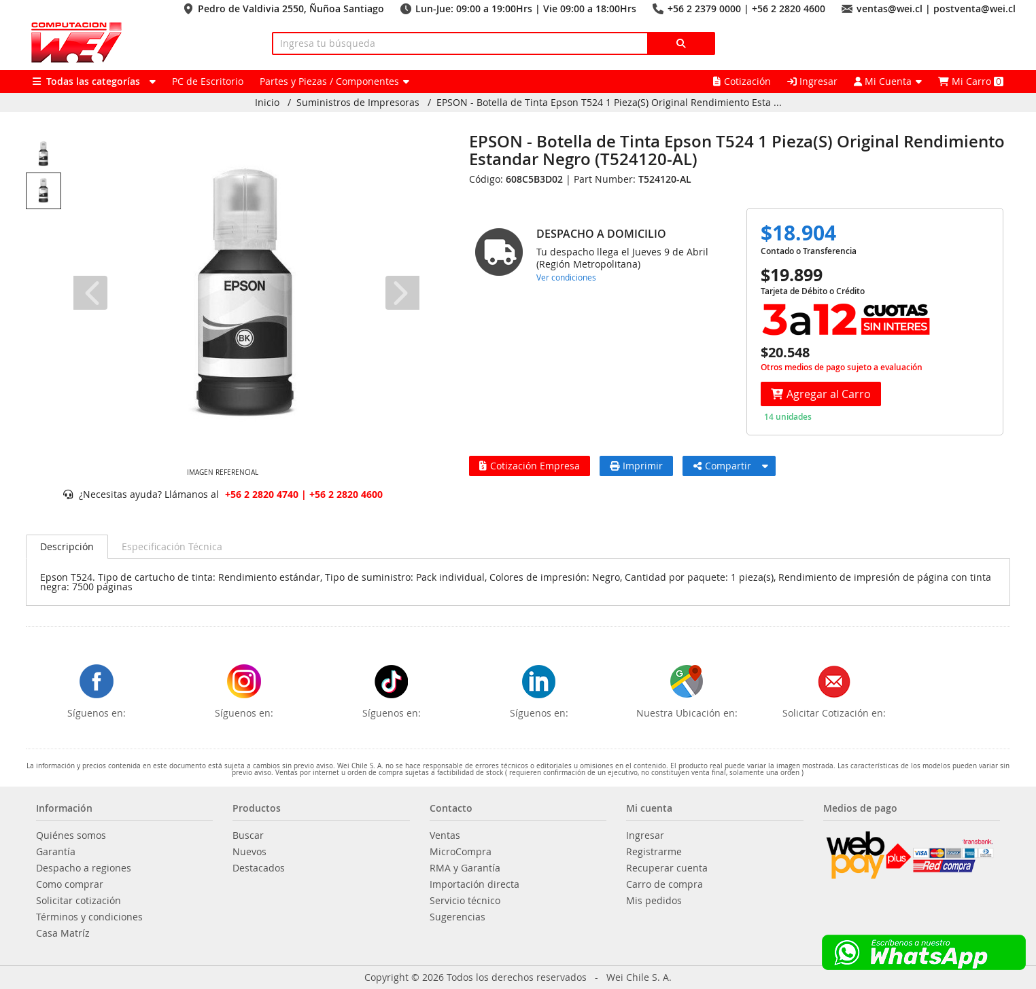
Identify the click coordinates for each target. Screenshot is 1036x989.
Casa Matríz (63, 933)
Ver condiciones (566, 277)
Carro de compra (664, 884)
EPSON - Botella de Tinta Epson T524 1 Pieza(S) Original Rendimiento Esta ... (609, 102)
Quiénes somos (71, 835)
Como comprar (69, 884)
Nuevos (249, 852)
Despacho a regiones (83, 868)
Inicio (267, 102)
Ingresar (812, 81)
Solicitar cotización (78, 900)
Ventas (445, 835)
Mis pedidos (654, 900)
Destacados (258, 868)
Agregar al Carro (821, 393)
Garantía (55, 852)
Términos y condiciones (89, 917)
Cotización (742, 81)
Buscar (248, 835)
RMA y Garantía (465, 868)
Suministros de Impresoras (357, 102)
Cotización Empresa (529, 465)
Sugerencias (457, 917)
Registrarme (654, 852)
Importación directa (474, 884)
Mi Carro (970, 81)
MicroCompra (460, 852)
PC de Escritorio (207, 81)
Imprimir (636, 465)
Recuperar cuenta (667, 868)
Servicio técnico (465, 900)
